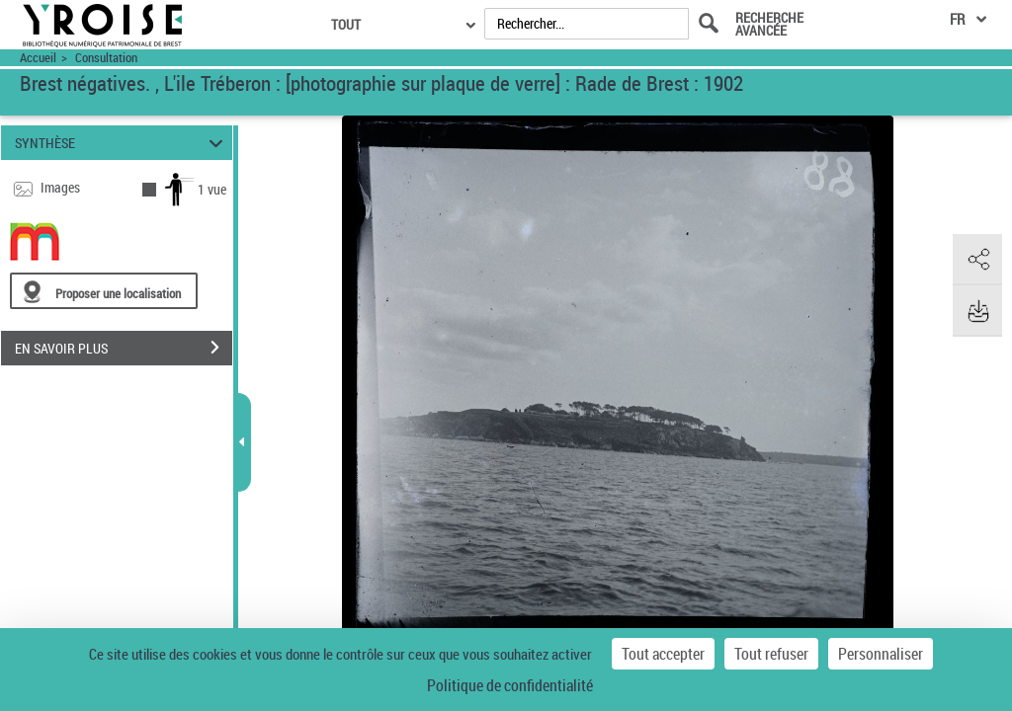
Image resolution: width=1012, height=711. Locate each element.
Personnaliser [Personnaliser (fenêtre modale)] (880, 654)
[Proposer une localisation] (104, 291)
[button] (977, 259)
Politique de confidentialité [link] (510, 685)
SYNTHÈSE (122, 142)
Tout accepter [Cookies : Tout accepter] (663, 654)
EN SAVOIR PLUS (123, 347)
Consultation (106, 57)
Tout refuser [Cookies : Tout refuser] (771, 654)
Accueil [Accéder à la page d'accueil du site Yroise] (38, 57)
